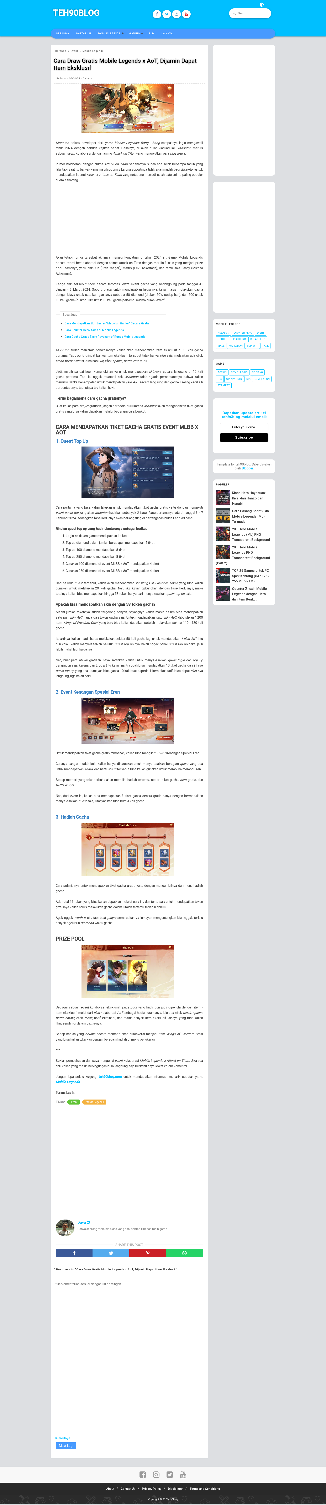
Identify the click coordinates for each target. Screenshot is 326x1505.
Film (151, 33)
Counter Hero (242, 332)
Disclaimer (176, 1489)
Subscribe (244, 437)
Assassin (223, 332)
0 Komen (88, 79)
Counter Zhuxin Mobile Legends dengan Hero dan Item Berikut (249, 594)
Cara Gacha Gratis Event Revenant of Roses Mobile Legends (105, 337)
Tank (265, 345)
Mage (221, 345)
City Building (239, 372)
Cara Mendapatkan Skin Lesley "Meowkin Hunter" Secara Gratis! (107, 324)
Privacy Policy (151, 1489)
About (108, 1489)
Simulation (263, 379)
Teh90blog (76, 13)
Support (252, 345)
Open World (234, 379)
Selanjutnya (62, 1439)
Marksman (236, 345)
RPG (248, 379)
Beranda (62, 33)
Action (222, 372)
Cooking (257, 372)
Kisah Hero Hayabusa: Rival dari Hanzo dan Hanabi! (249, 498)
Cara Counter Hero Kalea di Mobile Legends (94, 330)
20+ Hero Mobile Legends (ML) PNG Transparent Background (251, 534)
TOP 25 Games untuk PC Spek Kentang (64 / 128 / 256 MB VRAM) (250, 576)
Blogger (247, 468)
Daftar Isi (83, 33)
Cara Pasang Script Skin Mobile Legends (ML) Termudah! (250, 516)
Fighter (222, 339)
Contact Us (127, 1489)
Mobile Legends (109, 33)
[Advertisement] (131, 222)
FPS (220, 379)
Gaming (134, 33)
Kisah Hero (239, 339)
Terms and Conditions (207, 1489)
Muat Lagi (66, 1447)
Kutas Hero (257, 339)
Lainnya (167, 33)
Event (74, 1103)
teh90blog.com (110, 1078)
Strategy (224, 385)
